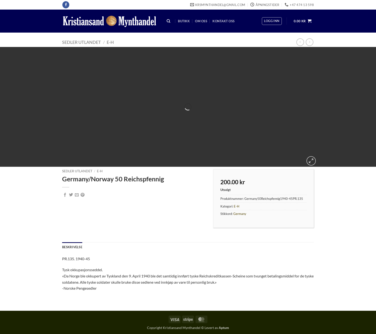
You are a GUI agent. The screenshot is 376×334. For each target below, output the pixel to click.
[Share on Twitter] (71, 195)
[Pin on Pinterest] (82, 195)
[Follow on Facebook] (65, 4)
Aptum (224, 328)
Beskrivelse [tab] (72, 247)
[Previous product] (309, 42)
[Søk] (168, 21)
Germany (239, 214)
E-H (110, 42)
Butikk (184, 21)
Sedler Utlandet (81, 42)
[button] (272, 21)
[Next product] (300, 42)
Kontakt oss (223, 21)
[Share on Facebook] (65, 195)
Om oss (201, 21)
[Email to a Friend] (77, 195)
